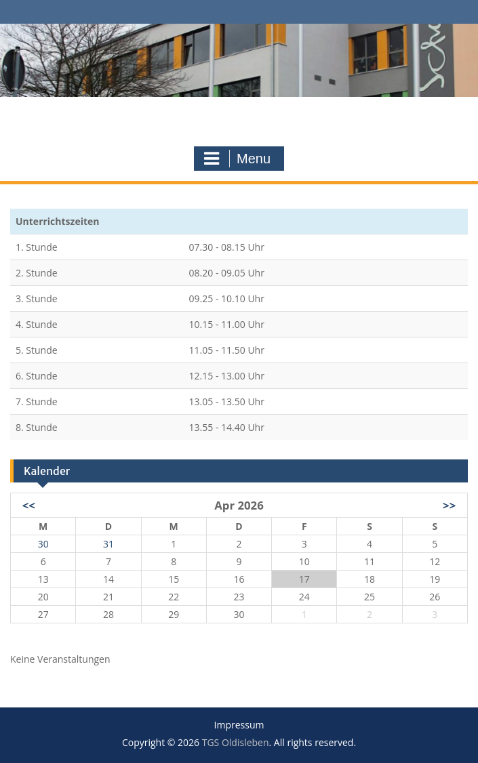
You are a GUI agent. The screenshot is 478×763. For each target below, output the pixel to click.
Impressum (239, 725)
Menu (237, 158)
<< (28, 505)
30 (43, 543)
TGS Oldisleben (239, 112)
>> (449, 505)
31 (108, 543)
